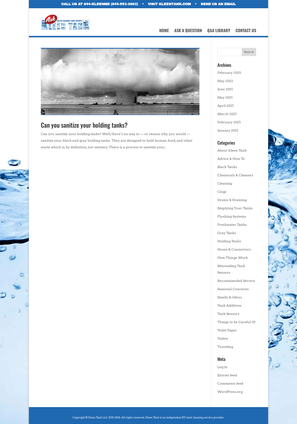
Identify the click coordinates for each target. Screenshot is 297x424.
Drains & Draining (232, 200)
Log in (222, 367)
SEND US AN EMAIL (218, 4)
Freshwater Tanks (232, 225)
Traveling (225, 347)
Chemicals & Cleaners (235, 175)
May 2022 (225, 81)
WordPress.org (230, 392)
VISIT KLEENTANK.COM (169, 4)
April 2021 (225, 106)
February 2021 (229, 122)
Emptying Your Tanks (235, 208)
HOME (164, 31)
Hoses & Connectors (234, 249)
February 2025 (229, 73)
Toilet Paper (227, 330)
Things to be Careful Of (236, 322)
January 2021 (227, 130)
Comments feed (230, 383)
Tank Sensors (228, 314)
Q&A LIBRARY (218, 31)
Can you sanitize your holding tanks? (84, 125)
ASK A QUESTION (188, 31)
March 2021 (227, 114)
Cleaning (224, 183)
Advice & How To (231, 159)
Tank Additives (229, 305)
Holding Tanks (229, 241)
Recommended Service (236, 281)
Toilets (222, 338)
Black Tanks (227, 167)
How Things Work (232, 258)
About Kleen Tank (232, 150)
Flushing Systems (231, 216)
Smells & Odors (229, 297)
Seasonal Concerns (233, 289)
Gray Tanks (226, 233)
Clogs (221, 192)
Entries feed (227, 375)
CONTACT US (246, 31)
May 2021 (225, 97)
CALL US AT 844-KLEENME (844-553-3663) (99, 4)
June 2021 (225, 89)
